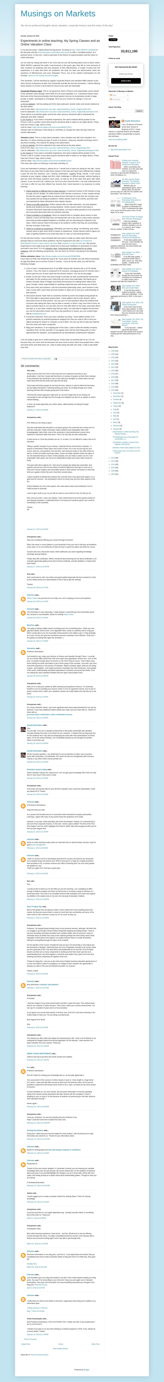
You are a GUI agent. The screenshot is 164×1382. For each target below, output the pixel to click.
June (115, 413)
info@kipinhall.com (39, 314)
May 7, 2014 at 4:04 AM (35, 1311)
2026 (113, 351)
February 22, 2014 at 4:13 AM (38, 1202)
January (116, 429)
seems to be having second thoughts (43, 75)
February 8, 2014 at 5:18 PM (37, 1027)
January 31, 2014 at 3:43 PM (37, 832)
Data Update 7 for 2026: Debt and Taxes (131, 253)
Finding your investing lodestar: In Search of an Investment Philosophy (131, 163)
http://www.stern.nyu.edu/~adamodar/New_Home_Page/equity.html (62, 148)
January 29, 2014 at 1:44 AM (37, 697)
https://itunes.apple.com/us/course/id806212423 (51, 127)
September (117, 403)
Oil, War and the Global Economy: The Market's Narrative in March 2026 (131, 181)
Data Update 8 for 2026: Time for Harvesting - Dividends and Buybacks (131, 236)
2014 (113, 390)
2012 (113, 461)
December (117, 393)
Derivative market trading (37, 769)
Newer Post (25, 1344)
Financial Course (41, 1285)
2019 (113, 374)
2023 (113, 361)
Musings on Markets (58, 13)
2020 (113, 371)
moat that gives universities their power (54, 52)
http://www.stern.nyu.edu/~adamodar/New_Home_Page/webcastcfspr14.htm (67, 112)
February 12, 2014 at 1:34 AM (38, 1153)
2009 (113, 471)
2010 (113, 468)
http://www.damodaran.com (121, 150)
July (115, 409)
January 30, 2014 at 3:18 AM (37, 794)
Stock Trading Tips (34, 907)
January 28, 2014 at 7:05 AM (37, 618)
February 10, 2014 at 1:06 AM (38, 1046)
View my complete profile (117, 140)
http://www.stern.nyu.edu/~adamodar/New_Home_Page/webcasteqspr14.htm (67, 150)
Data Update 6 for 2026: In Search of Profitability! (132, 270)
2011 (113, 464)
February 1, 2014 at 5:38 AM (37, 848)
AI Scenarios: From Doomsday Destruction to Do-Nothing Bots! (131, 200)
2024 (113, 357)
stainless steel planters (49, 985)
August (116, 406)
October (116, 399)
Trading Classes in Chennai (37, 1308)
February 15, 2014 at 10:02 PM (38, 1186)
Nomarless (31, 648)
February (116, 426)
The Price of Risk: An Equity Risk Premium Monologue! (132, 218)
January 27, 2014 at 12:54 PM (38, 567)
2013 (113, 458)
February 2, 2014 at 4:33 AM (37, 874)
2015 (113, 387)
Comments (115, 99)
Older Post (95, 1344)
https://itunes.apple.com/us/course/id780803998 (60, 256)
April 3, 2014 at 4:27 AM (35, 1288)
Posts (113, 95)
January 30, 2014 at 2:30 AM (37, 778)
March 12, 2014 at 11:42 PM (37, 1244)
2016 (113, 384)
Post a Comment (30, 1339)
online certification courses (61, 715)
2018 (113, 377)
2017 (113, 380)
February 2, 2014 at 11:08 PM (38, 899)
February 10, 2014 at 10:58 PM (38, 1123)
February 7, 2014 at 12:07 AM (38, 988)
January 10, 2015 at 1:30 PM (37, 1334)
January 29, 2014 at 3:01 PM (37, 762)
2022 (113, 364)
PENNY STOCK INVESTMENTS (39, 1054)
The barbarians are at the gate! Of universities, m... (125, 438)
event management (38, 845)
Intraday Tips (32, 1264)
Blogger (86, 1370)
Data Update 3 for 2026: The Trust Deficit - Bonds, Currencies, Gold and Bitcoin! (132, 322)
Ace (28, 1067)
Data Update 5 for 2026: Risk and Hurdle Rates (131, 287)
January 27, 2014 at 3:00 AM (37, 410)
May (115, 416)
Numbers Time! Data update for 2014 (126, 448)
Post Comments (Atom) (39, 1355)
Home (61, 1344)
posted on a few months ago (74, 243)
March (115, 422)
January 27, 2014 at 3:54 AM (37, 529)
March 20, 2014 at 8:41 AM (37, 1267)
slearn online (68, 614)
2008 (113, 474)
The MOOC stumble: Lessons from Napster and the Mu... (125, 443)
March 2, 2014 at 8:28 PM (36, 1218)
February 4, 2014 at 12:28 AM (38, 918)
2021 (113, 367)
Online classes (32, 598)
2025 (113, 354)
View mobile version (60, 1349)
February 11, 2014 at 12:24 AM (38, 1139)
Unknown (30, 595)
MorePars (31, 625)
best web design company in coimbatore (64, 1150)
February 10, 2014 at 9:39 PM (38, 1107)
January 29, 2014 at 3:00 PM (37, 743)
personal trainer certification (38, 715)
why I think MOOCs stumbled (84, 50)
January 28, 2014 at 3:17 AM (37, 587)
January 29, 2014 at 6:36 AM (37, 718)
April (115, 419)
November (117, 396)
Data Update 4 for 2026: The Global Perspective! (132, 303)
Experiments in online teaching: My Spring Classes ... (126, 433)
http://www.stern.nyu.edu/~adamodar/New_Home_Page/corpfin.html (63, 109)
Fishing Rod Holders (35, 1130)
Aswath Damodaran (35, 725)
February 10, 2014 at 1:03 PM (38, 1060)
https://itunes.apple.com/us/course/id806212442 (51, 161)
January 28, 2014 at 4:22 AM (37, 601)
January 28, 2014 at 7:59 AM (37, 641)
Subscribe (126, 81)
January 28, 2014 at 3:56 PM (37, 676)
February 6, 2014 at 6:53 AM (37, 974)
